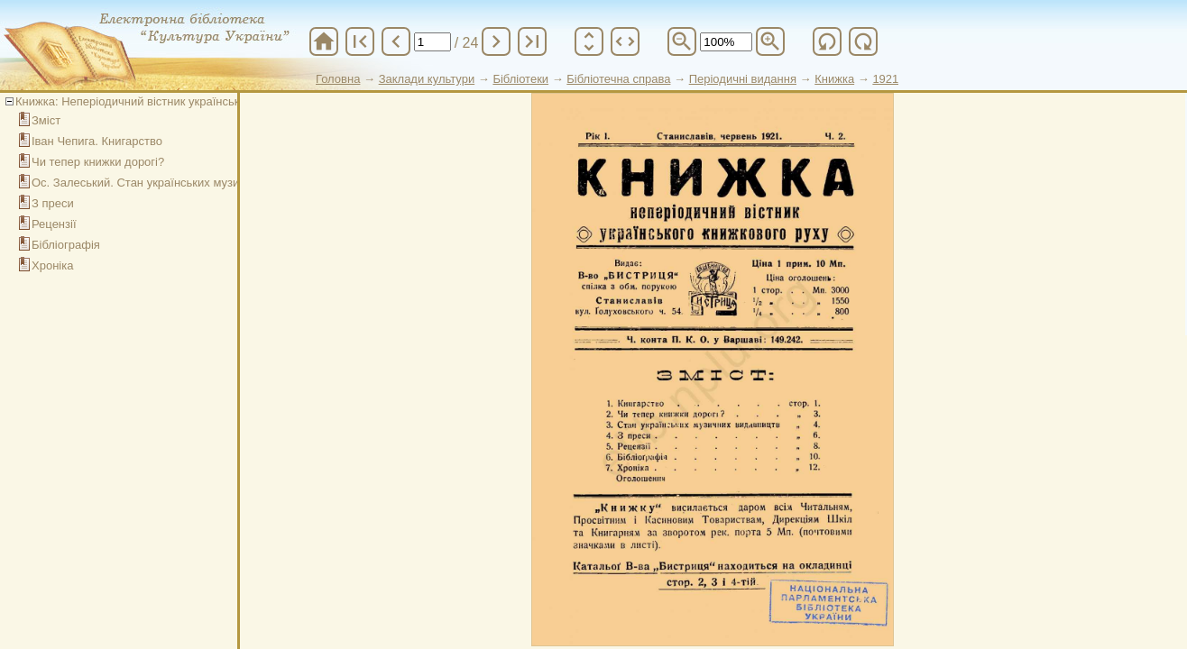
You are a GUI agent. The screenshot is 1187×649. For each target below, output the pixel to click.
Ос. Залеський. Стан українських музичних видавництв (181, 182)
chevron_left (396, 41)
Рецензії (54, 224)
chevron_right (496, 41)
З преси (53, 203)
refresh (827, 41)
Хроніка (52, 265)
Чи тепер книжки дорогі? (98, 162)
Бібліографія (66, 244)
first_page (360, 41)
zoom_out (682, 41)
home (323, 41)
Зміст (46, 120)
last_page (532, 41)
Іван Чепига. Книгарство (97, 141)
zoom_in (770, 41)
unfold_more (589, 41)
